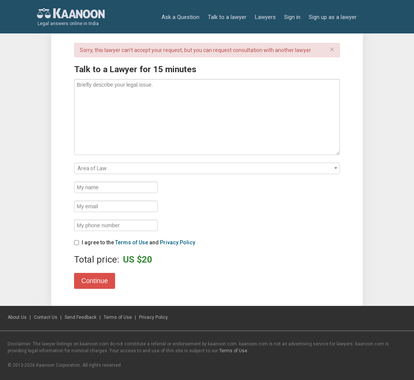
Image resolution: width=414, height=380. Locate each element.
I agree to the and (134, 242)
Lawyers (265, 17)
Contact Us (45, 317)
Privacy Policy (177, 242)
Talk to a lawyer (227, 17)
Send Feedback (80, 317)
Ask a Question (180, 17)
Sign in (292, 17)
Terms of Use (131, 242)
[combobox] (207, 168)
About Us (17, 317)
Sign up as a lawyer (333, 17)
